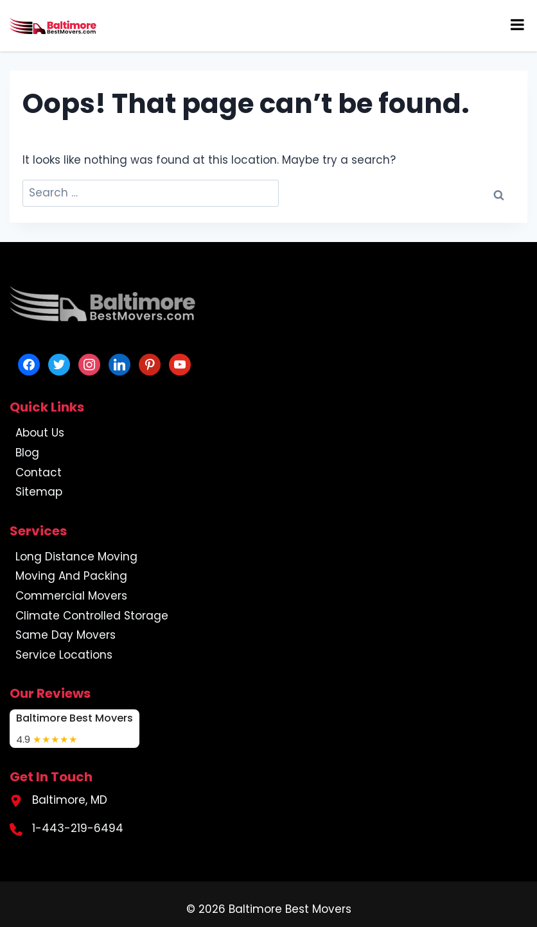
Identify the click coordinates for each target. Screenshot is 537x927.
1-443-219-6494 (77, 828)
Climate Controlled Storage (91, 615)
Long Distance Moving (76, 556)
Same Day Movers (65, 635)
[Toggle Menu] (517, 24)
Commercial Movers (71, 595)
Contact (38, 472)
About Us (39, 432)
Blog (27, 452)
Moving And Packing (71, 576)
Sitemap (38, 491)
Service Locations (63, 655)
